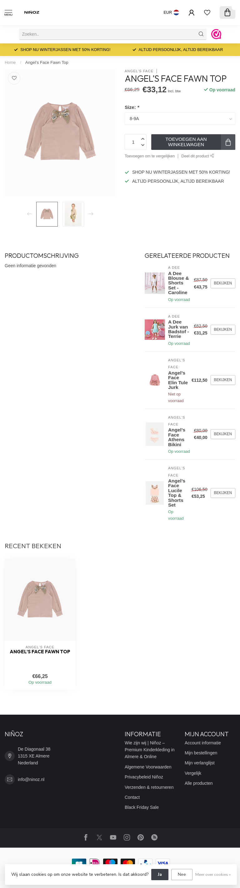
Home (10, 62)
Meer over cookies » (213, 874)
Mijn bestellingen (201, 752)
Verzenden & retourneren (149, 787)
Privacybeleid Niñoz (144, 776)
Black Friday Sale (142, 807)
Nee (182, 874)
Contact (132, 797)
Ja (160, 874)
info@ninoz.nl (31, 779)
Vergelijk (193, 773)
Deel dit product (197, 156)
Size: (132, 107)
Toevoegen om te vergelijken (150, 156)
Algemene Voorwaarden (148, 766)
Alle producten (199, 783)
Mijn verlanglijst (200, 762)
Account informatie (203, 742)
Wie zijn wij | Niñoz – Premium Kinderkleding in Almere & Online (150, 749)
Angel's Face (139, 71)
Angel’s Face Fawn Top (46, 62)
